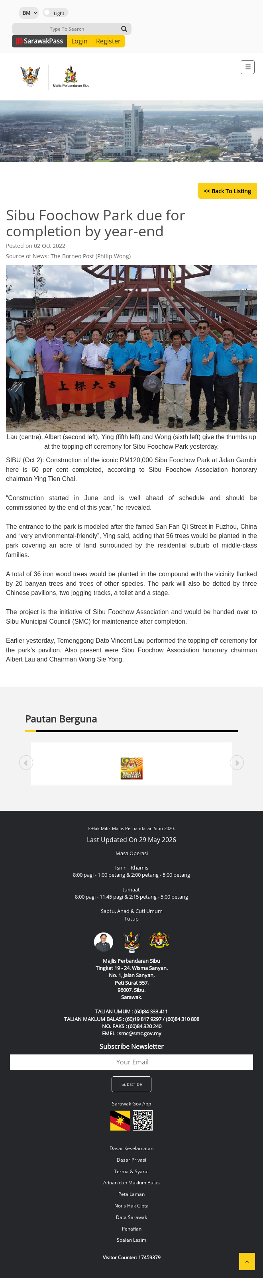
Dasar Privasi (131, 1159)
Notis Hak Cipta (131, 1205)
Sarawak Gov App (131, 1103)
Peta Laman (131, 1194)
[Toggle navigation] (248, 67)
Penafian (131, 1228)
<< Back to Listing (227, 191)
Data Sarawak (131, 1217)
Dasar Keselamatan (131, 1148)
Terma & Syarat (131, 1171)
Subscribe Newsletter (132, 1046)
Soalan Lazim (131, 1240)
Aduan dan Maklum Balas (131, 1182)
